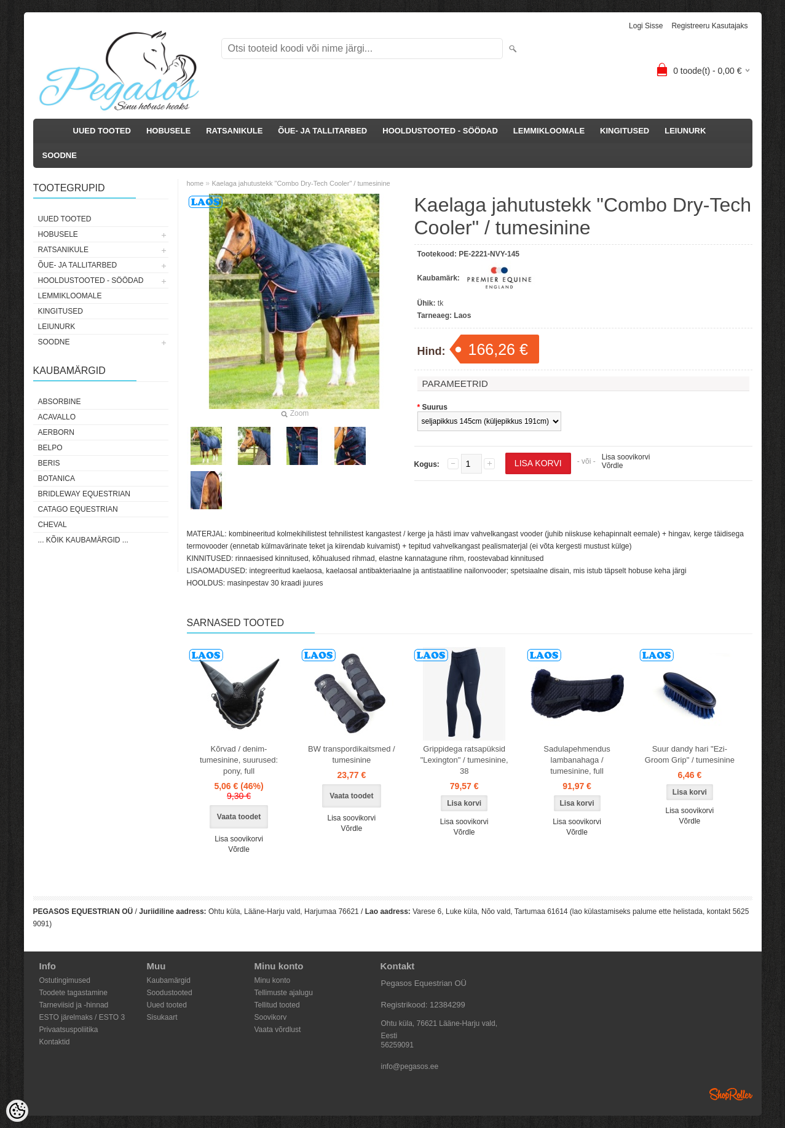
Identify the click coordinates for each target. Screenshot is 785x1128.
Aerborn (56, 432)
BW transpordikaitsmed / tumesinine (351, 754)
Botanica (56, 478)
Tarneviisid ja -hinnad (74, 1005)
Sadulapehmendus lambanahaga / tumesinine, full (576, 760)
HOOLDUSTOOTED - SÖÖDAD (440, 130)
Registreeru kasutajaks (709, 26)
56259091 (397, 1045)
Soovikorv (270, 1017)
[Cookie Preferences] (17, 1111)
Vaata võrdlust (277, 1029)
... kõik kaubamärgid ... (83, 540)
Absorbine (59, 401)
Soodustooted (169, 992)
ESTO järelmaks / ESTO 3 (82, 1017)
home (195, 183)
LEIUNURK (685, 130)
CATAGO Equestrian (78, 509)
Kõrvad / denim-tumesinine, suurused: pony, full (239, 760)
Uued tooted (167, 1005)
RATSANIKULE (234, 130)
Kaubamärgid (169, 980)
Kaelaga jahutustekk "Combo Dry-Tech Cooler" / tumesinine (300, 183)
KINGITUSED (624, 130)
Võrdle (612, 465)
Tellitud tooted (277, 1005)
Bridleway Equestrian (84, 494)
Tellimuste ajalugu (283, 992)
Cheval (52, 524)
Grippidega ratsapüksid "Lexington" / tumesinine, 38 (464, 760)
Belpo (50, 447)
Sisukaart (162, 1017)
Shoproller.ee (730, 1094)
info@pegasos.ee (410, 1066)
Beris (49, 463)
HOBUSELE (168, 130)
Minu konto (272, 980)
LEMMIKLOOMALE (549, 130)
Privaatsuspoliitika (68, 1029)
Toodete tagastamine (73, 992)
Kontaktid (54, 1042)
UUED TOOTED (102, 130)
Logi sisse (646, 26)
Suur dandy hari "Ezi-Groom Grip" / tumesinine (690, 754)
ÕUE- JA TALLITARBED (322, 130)
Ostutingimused (64, 980)
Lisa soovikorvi (626, 457)
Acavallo (57, 417)
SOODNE (59, 155)
